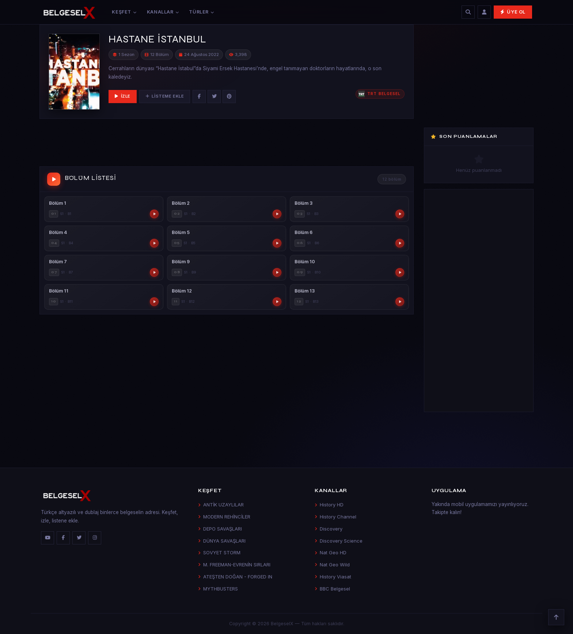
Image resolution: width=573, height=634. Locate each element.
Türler (201, 12)
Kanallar (163, 12)
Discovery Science (339, 541)
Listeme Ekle (164, 96)
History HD (329, 504)
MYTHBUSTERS (218, 589)
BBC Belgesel (332, 589)
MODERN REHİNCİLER (224, 517)
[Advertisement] (226, 144)
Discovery (328, 529)
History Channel (335, 517)
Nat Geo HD (330, 552)
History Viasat (333, 577)
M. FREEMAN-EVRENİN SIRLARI (234, 564)
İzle (122, 96)
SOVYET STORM (219, 552)
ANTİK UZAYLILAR (221, 504)
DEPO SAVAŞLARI (220, 529)
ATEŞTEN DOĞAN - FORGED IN (235, 577)
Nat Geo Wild (332, 564)
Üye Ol (512, 12)
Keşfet (124, 12)
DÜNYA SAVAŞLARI (222, 541)
